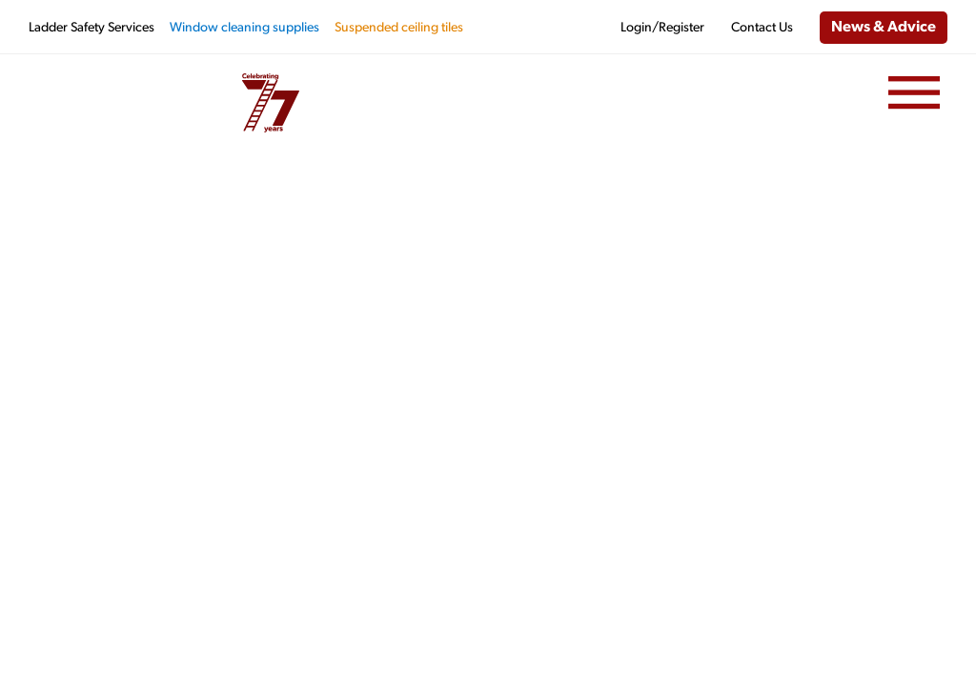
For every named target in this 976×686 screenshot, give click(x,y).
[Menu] (914, 93)
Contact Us (762, 28)
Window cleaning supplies (244, 28)
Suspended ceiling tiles (399, 28)
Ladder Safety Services (91, 28)
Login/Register (662, 28)
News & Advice (883, 27)
